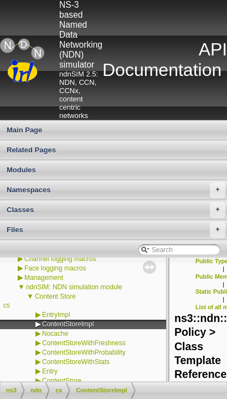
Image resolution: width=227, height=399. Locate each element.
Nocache (55, 333)
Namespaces (116, 190)
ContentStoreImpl (68, 324)
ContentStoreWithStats (76, 362)
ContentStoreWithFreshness (84, 343)
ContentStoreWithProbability (84, 352)
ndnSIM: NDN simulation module (74, 287)
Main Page (24, 130)
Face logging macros (55, 268)
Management (43, 278)
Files (116, 230)
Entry (50, 371)
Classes (116, 210)
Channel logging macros (60, 259)
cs (6, 305)
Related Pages (31, 150)
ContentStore (61, 381)
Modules (21, 170)
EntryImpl (56, 315)
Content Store (55, 296)
